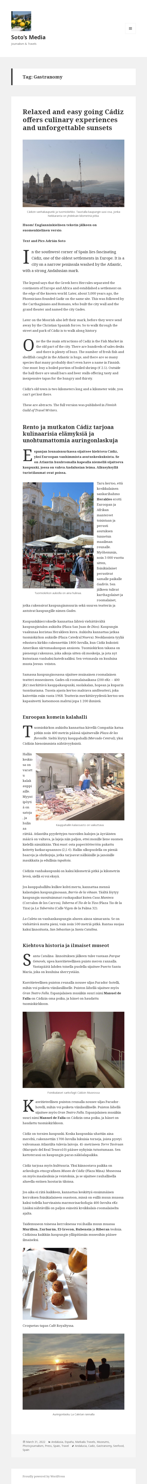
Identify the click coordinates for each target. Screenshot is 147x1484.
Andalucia (81, 1446)
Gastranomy (104, 1446)
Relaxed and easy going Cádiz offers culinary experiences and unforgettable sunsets (73, 119)
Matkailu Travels (85, 1442)
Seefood (118, 1446)
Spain (56, 1446)
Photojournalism (33, 1446)
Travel (65, 1446)
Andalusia (57, 1442)
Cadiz (91, 1446)
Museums (103, 1442)
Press (48, 1446)
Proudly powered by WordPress (44, 1476)
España (69, 1442)
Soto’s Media (28, 37)
